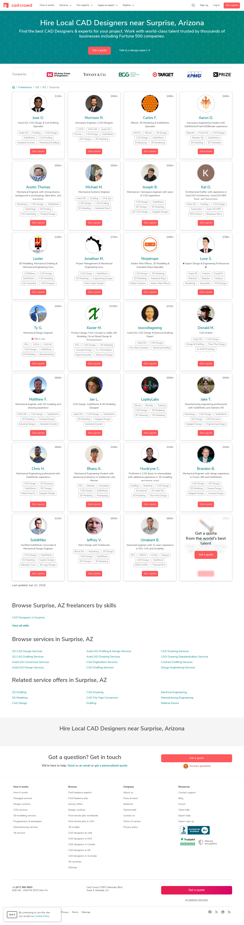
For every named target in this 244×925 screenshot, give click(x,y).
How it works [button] (20, 787)
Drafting (91, 703)
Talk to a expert (134, 50)
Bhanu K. (94, 469)
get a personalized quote (111, 765)
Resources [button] (184, 787)
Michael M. (94, 187)
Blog (180, 798)
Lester (38, 259)
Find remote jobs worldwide (83, 815)
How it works (20, 792)
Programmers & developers (27, 821)
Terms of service (132, 821)
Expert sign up (186, 821)
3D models (74, 827)
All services (19, 833)
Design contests (21, 804)
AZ (44, 87)
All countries (75, 862)
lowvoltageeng (150, 328)
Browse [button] (72, 787)
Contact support (187, 792)
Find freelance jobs (78, 798)
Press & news (130, 798)
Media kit (128, 804)
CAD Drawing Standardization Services (184, 656)
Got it (12, 914)
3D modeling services (24, 815)
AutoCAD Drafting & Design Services (108, 651)
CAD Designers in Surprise (28, 617)
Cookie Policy (42, 916)
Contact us (129, 815)
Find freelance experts (80, 792)
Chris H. (38, 469)
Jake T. (206, 399)
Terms (75, 912)
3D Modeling (19, 698)
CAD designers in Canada (81, 844)
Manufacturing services (25, 827)
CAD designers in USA (80, 839)
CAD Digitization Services (102, 662)
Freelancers (25, 87)
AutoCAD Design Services (28, 667)
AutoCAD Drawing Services (103, 656)
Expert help (184, 815)
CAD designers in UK (79, 850)
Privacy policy (130, 827)
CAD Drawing (94, 692)
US (37, 87)
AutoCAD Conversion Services (30, 662)
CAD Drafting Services (100, 667)
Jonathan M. (94, 259)
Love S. (206, 259)
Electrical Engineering (174, 692)
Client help (183, 810)
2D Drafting (19, 692)
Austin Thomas (38, 187)
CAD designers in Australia (82, 856)
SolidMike (38, 540)
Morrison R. (94, 118)
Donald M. (206, 328)
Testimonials (129, 810)
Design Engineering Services (178, 667)
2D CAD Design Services (27, 651)
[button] (65, 5)
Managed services (22, 798)
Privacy (65, 912)
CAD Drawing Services (175, 651)
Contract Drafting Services (177, 662)
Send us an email (79, 765)
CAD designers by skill (80, 833)
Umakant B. (150, 540)
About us (128, 792)
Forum (181, 804)
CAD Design (19, 703)
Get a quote (232, 5)
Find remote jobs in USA (81, 821)
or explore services (196, 900)
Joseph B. (150, 187)
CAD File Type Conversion (102, 698)
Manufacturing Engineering (177, 698)
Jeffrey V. (94, 540)
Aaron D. (206, 118)
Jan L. (94, 399)
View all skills (20, 625)
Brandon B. (206, 469)
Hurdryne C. (150, 469)
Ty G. (38, 328)
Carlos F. (150, 118)
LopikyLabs (150, 399)
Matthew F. (38, 399)
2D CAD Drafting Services (28, 656)
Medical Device (170, 703)
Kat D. (206, 187)
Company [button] (128, 787)
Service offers (75, 804)
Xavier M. (94, 328)
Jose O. (38, 118)
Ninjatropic (150, 259)
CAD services (20, 810)
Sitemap (72, 867)
